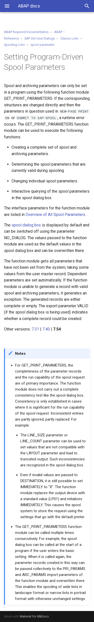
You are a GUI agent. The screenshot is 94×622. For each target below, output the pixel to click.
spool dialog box (26, 225)
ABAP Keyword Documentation (26, 32)
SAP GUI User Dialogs (39, 38)
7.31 (35, 329)
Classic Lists (69, 38)
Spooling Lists (14, 45)
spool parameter (42, 45)
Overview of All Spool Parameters (55, 214)
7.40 (46, 329)
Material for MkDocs (34, 616)
